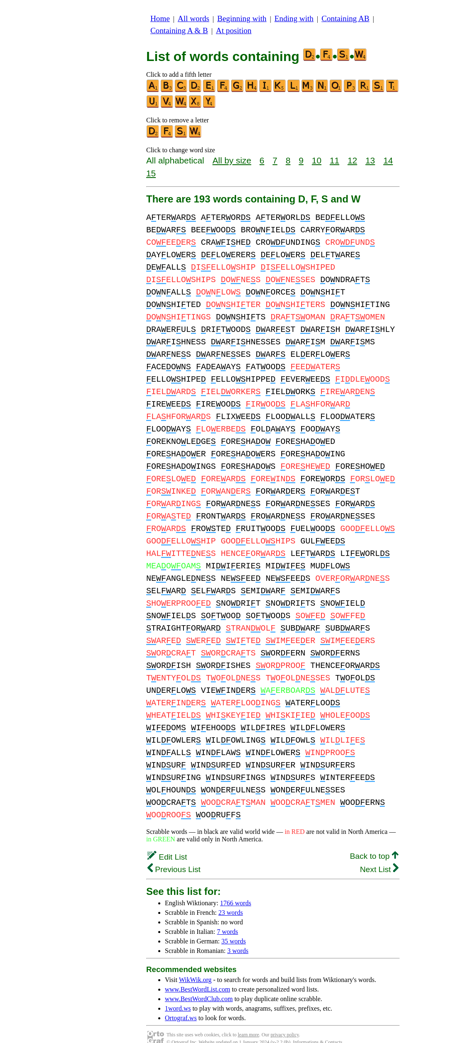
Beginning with (242, 18)
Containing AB (345, 18)
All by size (231, 160)
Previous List (173, 857)
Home (160, 18)
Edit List (167, 844)
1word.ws (178, 995)
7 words (227, 919)
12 (352, 160)
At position (233, 30)
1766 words (235, 890)
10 (316, 160)
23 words (230, 900)
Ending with (294, 18)
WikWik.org (195, 967)
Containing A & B (179, 30)
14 (388, 160)
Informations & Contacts (317, 1030)
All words (193, 18)
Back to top (374, 843)
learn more (248, 1022)
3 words (238, 938)
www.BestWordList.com (197, 976)
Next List (379, 857)
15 (151, 173)
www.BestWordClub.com (199, 986)
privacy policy (284, 1022)
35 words (233, 928)
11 (334, 160)
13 (370, 160)
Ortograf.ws (181, 1005)
